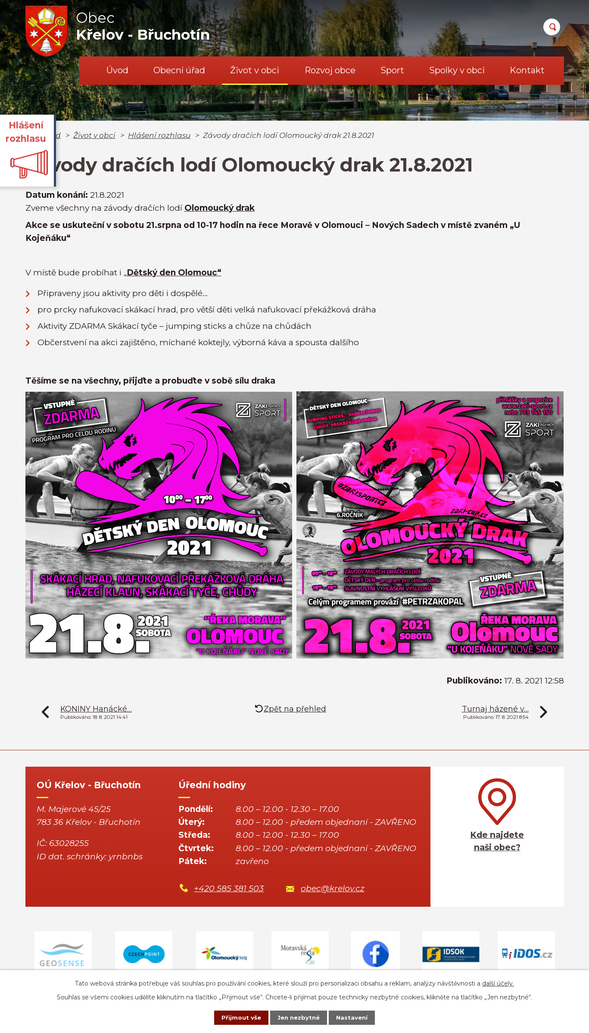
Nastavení (357, 1017)
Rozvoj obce (330, 70)
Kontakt (527, 70)
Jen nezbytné (298, 1017)
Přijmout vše (235, 1017)
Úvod (117, 70)
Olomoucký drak (219, 208)
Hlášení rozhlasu (159, 135)
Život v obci (254, 70)
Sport (392, 70)
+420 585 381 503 (229, 888)
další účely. (498, 982)
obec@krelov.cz (333, 888)
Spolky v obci (457, 70)
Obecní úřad (179, 70)
